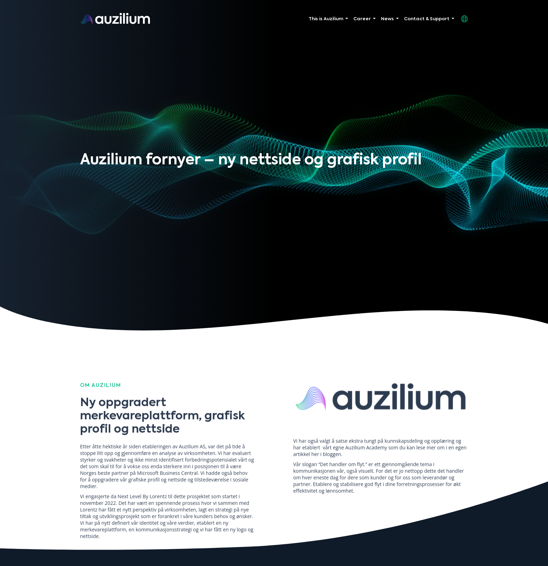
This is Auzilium (326, 19)
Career (362, 19)
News (387, 19)
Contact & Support (426, 19)
